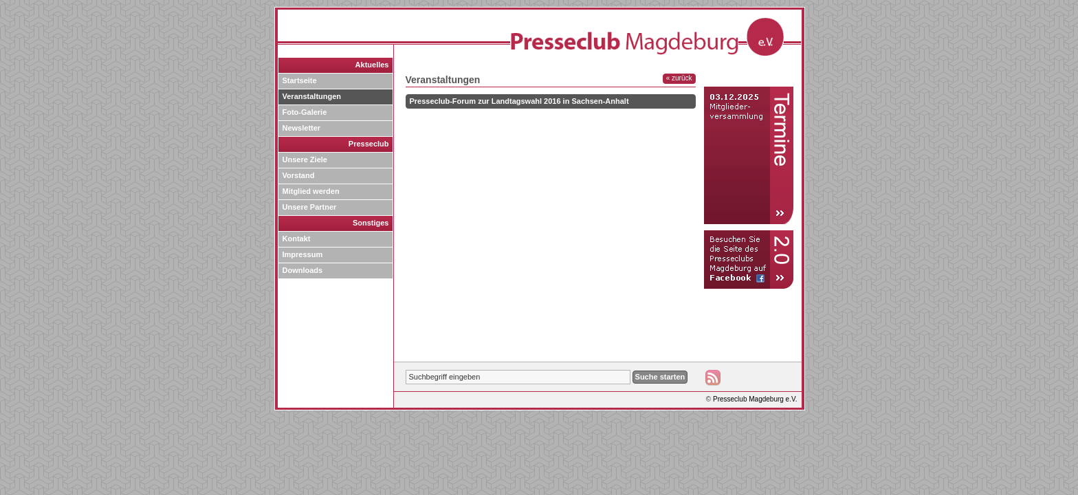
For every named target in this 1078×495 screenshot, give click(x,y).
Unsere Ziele (305, 159)
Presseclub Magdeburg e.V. (755, 399)
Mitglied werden (311, 191)
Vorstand (299, 175)
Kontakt (297, 238)
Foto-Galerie (305, 112)
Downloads (303, 270)
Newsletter (302, 128)
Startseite (300, 80)
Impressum (303, 254)
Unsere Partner (310, 207)
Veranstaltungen (312, 96)
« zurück (679, 78)
